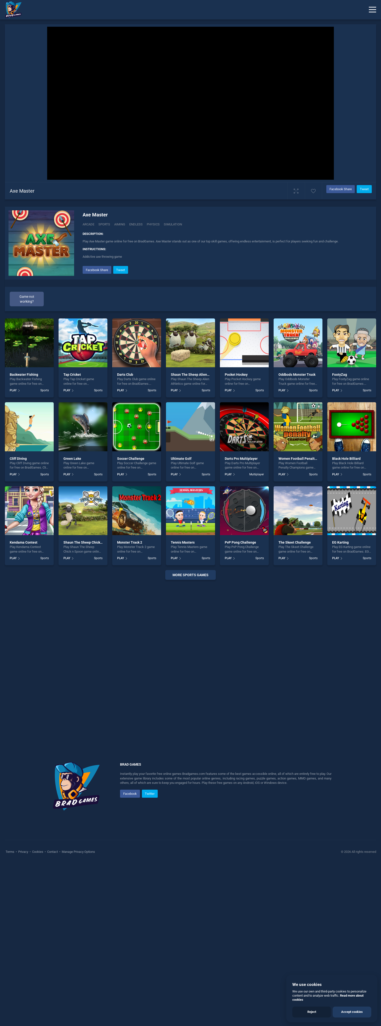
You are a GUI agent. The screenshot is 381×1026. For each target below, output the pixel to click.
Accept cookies (352, 1012)
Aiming (119, 224)
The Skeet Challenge (294, 542)
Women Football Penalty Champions (306, 459)
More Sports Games (190, 575)
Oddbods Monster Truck (296, 374)
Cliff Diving (18, 459)
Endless (136, 224)
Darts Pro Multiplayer (241, 459)
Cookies (37, 852)
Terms (10, 852)
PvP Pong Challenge (240, 542)
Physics (153, 224)
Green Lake (72, 459)
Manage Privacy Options (78, 852)
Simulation (173, 224)
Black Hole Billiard (346, 459)
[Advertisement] (190, 657)
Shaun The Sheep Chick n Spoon (88, 542)
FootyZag (339, 374)
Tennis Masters (183, 542)
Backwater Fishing (24, 374)
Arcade (88, 224)
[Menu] (372, 10)
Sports (104, 224)
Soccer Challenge (130, 459)
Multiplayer (256, 474)
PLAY (13, 390)
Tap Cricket (72, 374)
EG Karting (340, 542)
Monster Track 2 (129, 542)
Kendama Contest (23, 542)
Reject (311, 1012)
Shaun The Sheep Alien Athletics (196, 374)
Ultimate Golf (181, 459)
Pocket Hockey (236, 374)
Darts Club (125, 374)
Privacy (23, 852)
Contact (52, 852)
